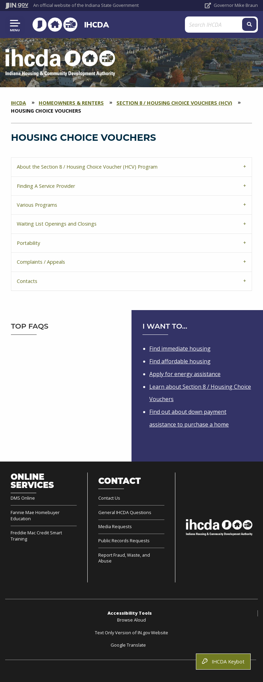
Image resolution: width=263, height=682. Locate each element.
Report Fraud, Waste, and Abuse (124, 558)
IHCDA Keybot (223, 661)
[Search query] (216, 24)
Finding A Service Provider (46, 186)
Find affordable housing (180, 361)
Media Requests (115, 526)
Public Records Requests (124, 540)
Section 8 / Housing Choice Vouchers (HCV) (174, 103)
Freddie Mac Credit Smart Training (36, 536)
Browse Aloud (131, 620)
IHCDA (95, 25)
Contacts (27, 281)
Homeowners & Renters (71, 103)
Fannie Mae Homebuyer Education (35, 515)
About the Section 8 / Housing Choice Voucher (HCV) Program (87, 166)
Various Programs (37, 205)
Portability (28, 243)
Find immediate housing (180, 348)
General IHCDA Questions (124, 512)
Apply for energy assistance (185, 374)
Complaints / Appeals (41, 262)
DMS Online (23, 498)
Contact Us (109, 498)
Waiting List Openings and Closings (57, 223)
